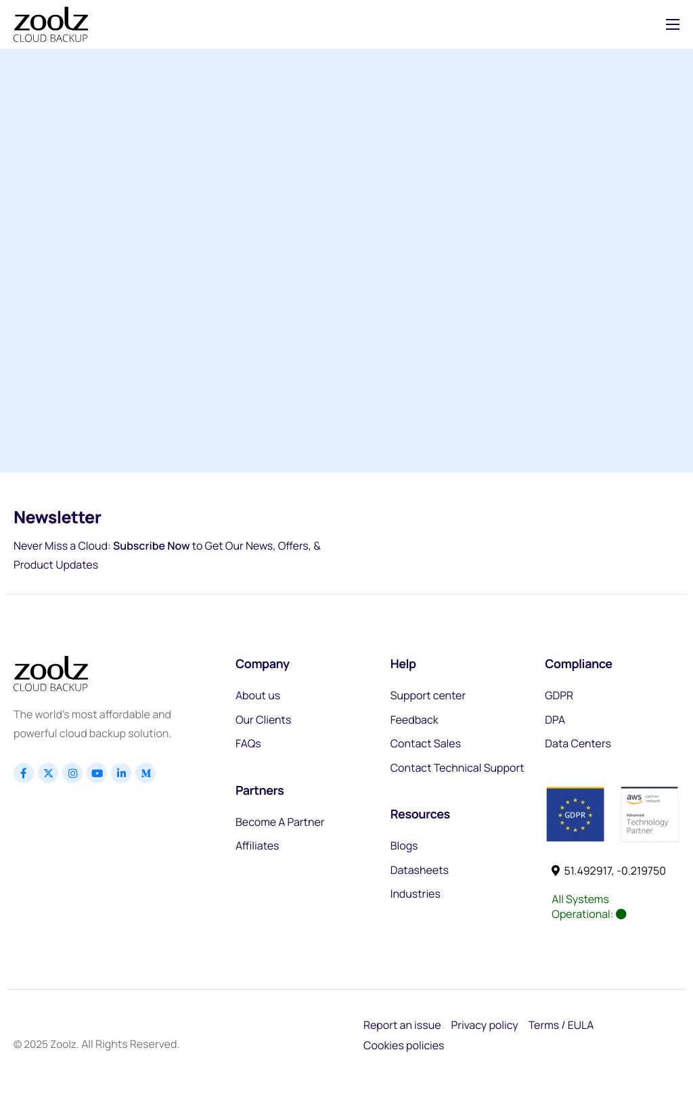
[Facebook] (24, 773)
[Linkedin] (121, 773)
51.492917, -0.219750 (609, 870)
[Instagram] (72, 773)
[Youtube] (97, 773)
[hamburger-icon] (672, 24)
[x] (48, 773)
